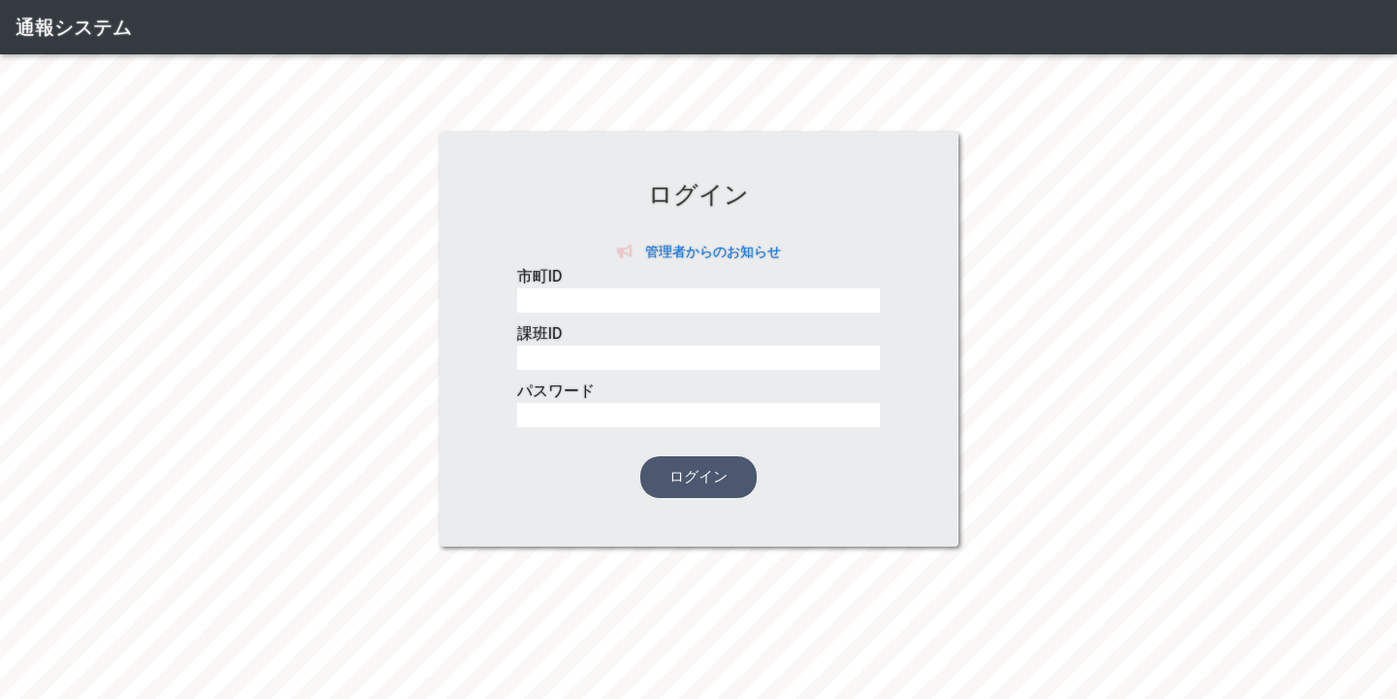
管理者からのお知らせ (699, 251)
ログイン (698, 476)
